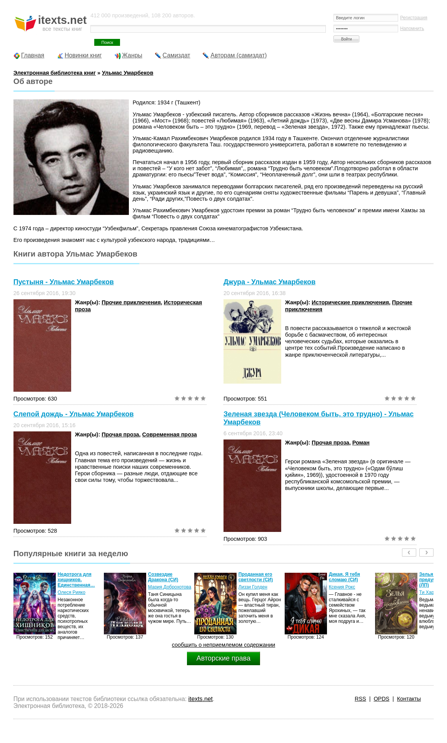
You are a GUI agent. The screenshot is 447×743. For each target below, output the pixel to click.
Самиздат (176, 55)
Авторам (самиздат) (238, 55)
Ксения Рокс (342, 587)
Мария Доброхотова (169, 587)
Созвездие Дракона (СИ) (163, 577)
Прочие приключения (131, 302)
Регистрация (413, 17)
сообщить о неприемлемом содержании (223, 645)
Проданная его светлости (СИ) (256, 577)
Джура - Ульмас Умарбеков (269, 282)
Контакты (409, 699)
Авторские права (223, 658)
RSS (360, 699)
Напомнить (412, 28)
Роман (361, 442)
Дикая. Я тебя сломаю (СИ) (344, 577)
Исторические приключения (350, 302)
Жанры (132, 55)
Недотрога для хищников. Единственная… (76, 580)
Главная (32, 55)
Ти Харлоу (430, 592)
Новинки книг (83, 55)
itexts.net (200, 699)
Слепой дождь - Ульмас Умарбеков (73, 414)
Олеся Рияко (71, 592)
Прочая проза (120, 434)
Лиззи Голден (253, 587)
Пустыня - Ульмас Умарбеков (63, 282)
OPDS (381, 699)
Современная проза (169, 434)
